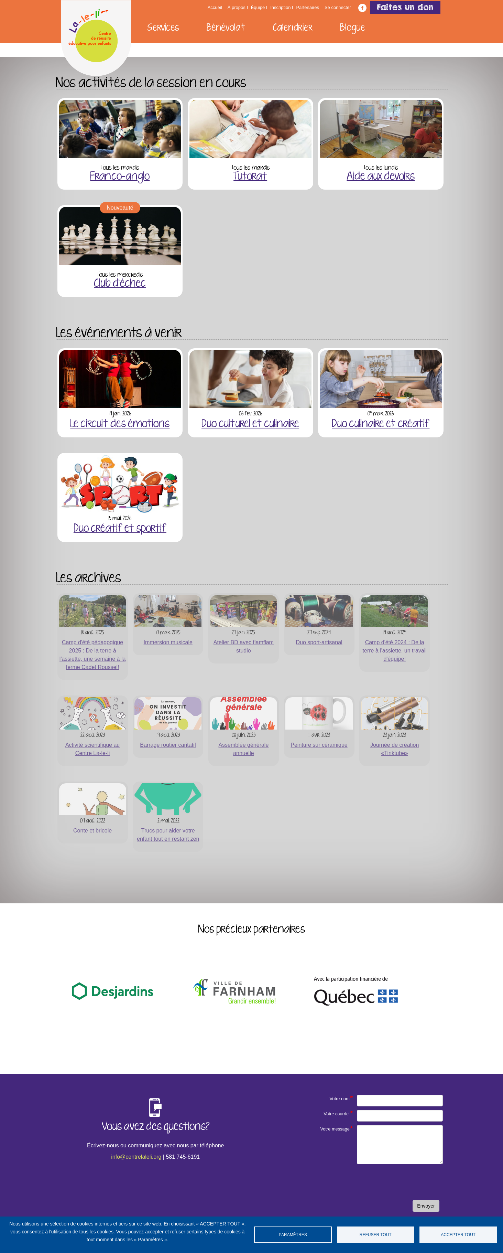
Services (163, 27)
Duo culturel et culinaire (250, 424)
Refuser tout (376, 1234)
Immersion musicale (168, 642)
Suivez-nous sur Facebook (362, 8)
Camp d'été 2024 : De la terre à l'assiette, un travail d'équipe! (395, 650)
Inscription (280, 7)
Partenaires (307, 7)
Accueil (215, 7)
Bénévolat (226, 27)
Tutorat (250, 176)
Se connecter (338, 7)
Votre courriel (336, 1113)
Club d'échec (120, 283)
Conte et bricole (92, 830)
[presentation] (390, 1183)
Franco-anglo (120, 176)
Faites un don (405, 7)
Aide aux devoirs (381, 176)
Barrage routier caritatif (168, 745)
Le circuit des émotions (120, 424)
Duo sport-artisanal (319, 642)
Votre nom (340, 1098)
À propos (236, 7)
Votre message (335, 1129)
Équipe (258, 7)
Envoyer (426, 1206)
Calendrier (293, 27)
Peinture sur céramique (319, 745)
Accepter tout (458, 1234)
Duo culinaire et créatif (380, 424)
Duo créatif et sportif (120, 528)
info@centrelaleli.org (136, 1157)
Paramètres (293, 1234)
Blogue (352, 27)
